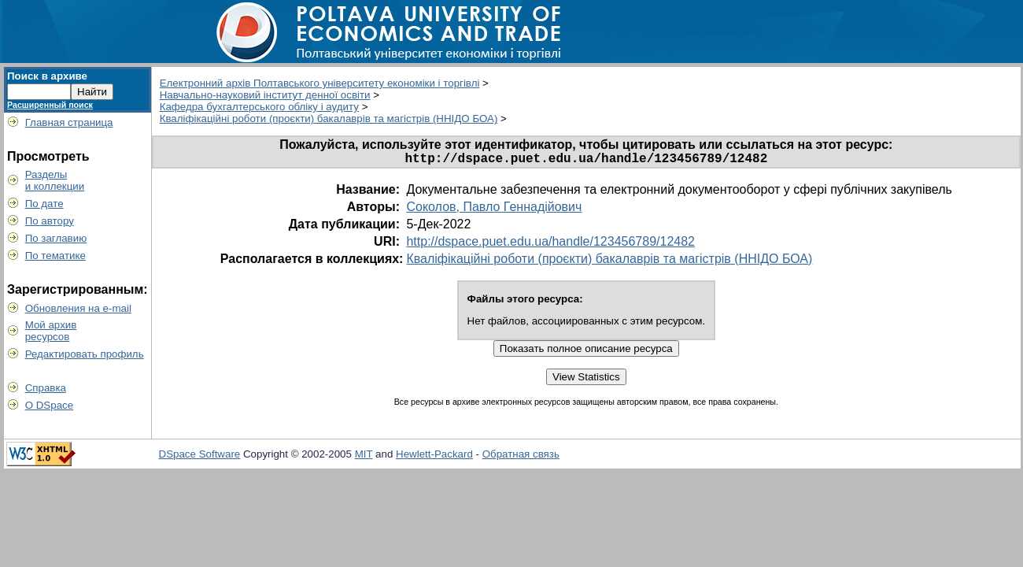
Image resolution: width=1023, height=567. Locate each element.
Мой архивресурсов (51, 331)
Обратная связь (521, 457)
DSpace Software (200, 457)
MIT (364, 457)
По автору (49, 221)
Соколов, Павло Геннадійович (494, 210)
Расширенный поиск (50, 104)
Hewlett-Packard (434, 457)
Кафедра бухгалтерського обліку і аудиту (259, 107)
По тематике (55, 255)
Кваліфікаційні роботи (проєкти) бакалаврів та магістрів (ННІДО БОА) (329, 118)
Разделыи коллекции (55, 180)
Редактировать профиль (84, 354)
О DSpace (49, 405)
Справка (45, 388)
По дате (44, 203)
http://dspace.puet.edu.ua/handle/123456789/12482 (550, 244)
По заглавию (56, 238)
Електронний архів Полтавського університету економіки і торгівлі (320, 83)
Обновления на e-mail (78, 308)
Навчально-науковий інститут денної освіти (265, 95)
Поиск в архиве (47, 76)
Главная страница (69, 122)
